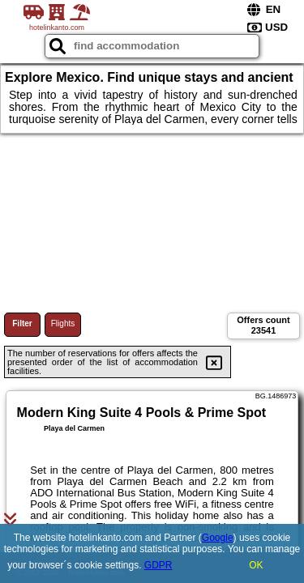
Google (217, 537)
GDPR (158, 565)
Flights (63, 323)
